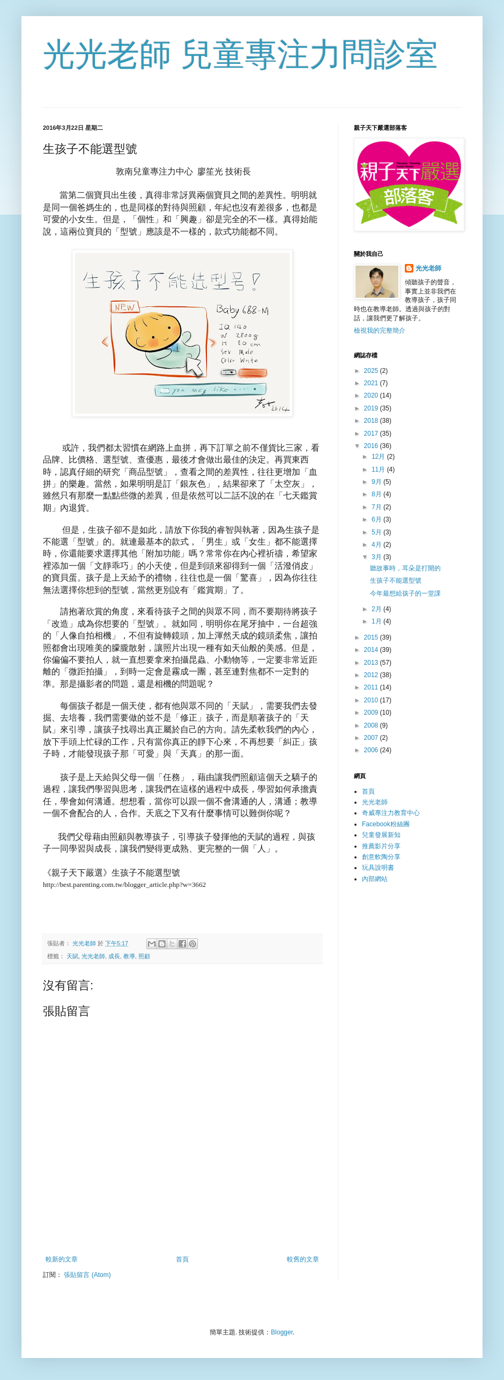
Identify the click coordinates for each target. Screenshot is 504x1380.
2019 (372, 408)
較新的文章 (62, 1259)
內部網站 (375, 879)
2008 (372, 725)
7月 (377, 507)
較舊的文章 (303, 1259)
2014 (372, 650)
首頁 (182, 1259)
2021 (372, 383)
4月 (377, 544)
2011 (372, 687)
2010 (372, 700)
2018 (372, 420)
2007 (372, 738)
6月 (377, 519)
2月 (377, 609)
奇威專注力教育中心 (391, 813)
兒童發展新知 (381, 835)
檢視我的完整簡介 (379, 330)
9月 (377, 482)
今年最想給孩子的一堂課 (405, 593)
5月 (377, 532)
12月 (379, 456)
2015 (372, 637)
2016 (372, 446)
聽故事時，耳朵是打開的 (405, 568)
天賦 (72, 956)
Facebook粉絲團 (386, 824)
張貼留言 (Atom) (87, 1275)
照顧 (144, 956)
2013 (372, 662)
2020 (372, 395)
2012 (372, 675)
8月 (377, 494)
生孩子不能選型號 (395, 580)
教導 (129, 956)
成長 (114, 956)
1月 (377, 621)
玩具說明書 (378, 867)
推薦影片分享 (381, 846)
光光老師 (93, 956)
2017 (372, 433)
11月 (379, 469)
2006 (372, 750)
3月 (377, 557)
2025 (372, 371)
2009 (372, 712)
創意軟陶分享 (381, 857)
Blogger (282, 1332)
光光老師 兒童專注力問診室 (240, 54)
